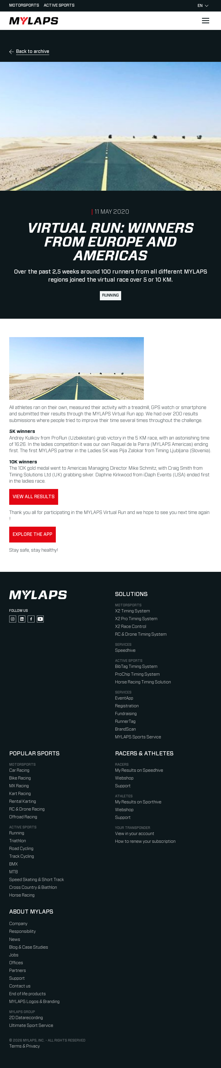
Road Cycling (21, 849)
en (203, 6)
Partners (17, 970)
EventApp (124, 698)
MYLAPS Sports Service (138, 737)
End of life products (27, 994)
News (14, 939)
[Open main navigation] (205, 20)
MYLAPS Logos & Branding (34, 1002)
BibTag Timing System (136, 666)
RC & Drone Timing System (141, 634)
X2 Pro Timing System (136, 619)
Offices (16, 963)
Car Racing (19, 770)
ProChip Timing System (137, 674)
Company (18, 924)
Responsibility (22, 931)
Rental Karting (22, 801)
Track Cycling (21, 856)
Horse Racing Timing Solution (143, 682)
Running (110, 295)
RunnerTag (125, 721)
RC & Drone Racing (27, 809)
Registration (127, 706)
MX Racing (19, 786)
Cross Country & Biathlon (33, 887)
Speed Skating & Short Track (36, 880)
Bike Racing (20, 778)
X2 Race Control (130, 626)
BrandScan (125, 729)
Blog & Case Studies (28, 947)
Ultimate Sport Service (31, 1025)
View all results (34, 496)
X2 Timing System (132, 611)
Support (123, 786)
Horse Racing (22, 895)
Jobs (13, 955)
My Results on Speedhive (139, 770)
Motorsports (24, 5)
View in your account (134, 834)
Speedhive (125, 650)
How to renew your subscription (145, 841)
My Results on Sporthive (138, 802)
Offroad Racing (23, 817)
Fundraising (126, 714)
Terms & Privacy (24, 1046)
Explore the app (32, 534)
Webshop (124, 778)
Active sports (59, 5)
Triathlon (17, 841)
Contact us (20, 986)
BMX (13, 864)
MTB (13, 872)
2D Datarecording (26, 1018)
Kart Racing (20, 794)
